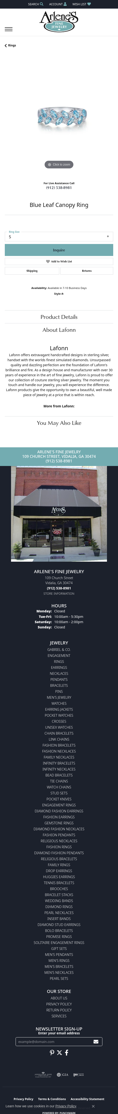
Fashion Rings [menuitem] (59, 847)
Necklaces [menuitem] (59, 673)
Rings (12, 45)
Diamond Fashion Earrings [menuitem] (59, 811)
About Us (59, 998)
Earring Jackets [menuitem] (59, 709)
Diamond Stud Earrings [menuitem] (59, 924)
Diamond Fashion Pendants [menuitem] (59, 853)
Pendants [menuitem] (59, 679)
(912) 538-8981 (59, 187)
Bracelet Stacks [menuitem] (59, 894)
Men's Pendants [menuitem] (59, 954)
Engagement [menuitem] (59, 655)
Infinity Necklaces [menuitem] (58, 769)
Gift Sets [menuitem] (59, 948)
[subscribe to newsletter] (96, 1041)
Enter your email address (59, 1033)
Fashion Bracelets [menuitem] (59, 745)
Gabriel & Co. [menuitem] (59, 649)
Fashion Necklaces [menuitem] (59, 751)
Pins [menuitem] (59, 691)
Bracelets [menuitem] (59, 685)
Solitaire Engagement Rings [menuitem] (59, 942)
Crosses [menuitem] (59, 721)
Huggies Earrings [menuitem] (59, 877)
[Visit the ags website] (43, 1074)
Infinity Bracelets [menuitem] (59, 763)
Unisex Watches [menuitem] (59, 727)
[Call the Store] (59, 588)
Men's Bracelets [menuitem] (59, 966)
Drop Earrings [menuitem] (59, 871)
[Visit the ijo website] (78, 1074)
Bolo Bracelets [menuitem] (59, 930)
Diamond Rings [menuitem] (58, 906)
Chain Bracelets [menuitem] (59, 733)
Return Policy (59, 1010)
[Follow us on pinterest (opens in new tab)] (52, 1053)
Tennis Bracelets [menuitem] (59, 883)
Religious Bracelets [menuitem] (59, 859)
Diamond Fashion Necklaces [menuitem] (59, 829)
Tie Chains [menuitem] (59, 781)
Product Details (59, 317)
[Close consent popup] (93, 1106)
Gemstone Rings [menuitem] (58, 823)
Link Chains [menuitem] (59, 739)
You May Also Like (59, 423)
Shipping (31, 271)
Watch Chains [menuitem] (59, 787)
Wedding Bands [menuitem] (59, 900)
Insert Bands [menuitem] (59, 918)
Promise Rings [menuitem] (59, 936)
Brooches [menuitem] (59, 889)
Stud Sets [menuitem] (58, 793)
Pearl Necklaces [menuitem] (59, 912)
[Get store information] (59, 594)
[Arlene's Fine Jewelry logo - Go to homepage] (59, 22)
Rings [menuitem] (59, 661)
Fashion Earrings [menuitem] (59, 817)
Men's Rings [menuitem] (58, 960)
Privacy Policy (59, 1004)
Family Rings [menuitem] (59, 865)
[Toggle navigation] (8, 31)
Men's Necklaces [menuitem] (59, 972)
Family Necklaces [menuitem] (59, 757)
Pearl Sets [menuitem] (59, 978)
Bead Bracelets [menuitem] (59, 775)
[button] (35, 4)
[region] (59, 116)
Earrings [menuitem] (59, 667)
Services (59, 1016)
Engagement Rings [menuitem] (59, 805)
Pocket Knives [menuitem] (59, 799)
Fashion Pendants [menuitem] (59, 835)
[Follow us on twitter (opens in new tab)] (59, 1053)
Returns (87, 271)
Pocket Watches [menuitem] (59, 715)
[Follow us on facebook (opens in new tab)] (66, 1053)
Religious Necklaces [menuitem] (59, 841)
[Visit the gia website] (62, 1074)
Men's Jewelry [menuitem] (59, 697)
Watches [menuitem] (59, 703)
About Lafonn (59, 330)
